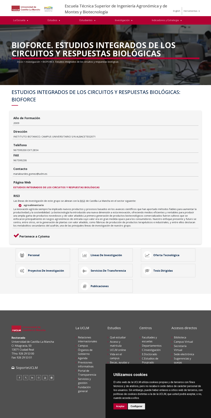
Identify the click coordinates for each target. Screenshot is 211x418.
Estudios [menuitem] (53, 20)
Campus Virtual (183, 315)
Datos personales (46, 409)
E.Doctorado (149, 328)
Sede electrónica (184, 328)
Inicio (20, 61)
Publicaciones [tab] (96, 258)
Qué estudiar (118, 311)
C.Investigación (151, 324)
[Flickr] (51, 351)
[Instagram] (38, 351)
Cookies (30, 409)
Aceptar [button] (120, 406)
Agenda (82, 332)
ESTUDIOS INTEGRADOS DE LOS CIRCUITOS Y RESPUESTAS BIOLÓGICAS (87, 152)
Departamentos (152, 319)
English (176, 10)
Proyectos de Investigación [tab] (42, 240)
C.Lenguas (148, 341)
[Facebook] (19, 351)
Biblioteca (180, 311)
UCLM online (118, 324)
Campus (83, 319)
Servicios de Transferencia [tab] (104, 240)
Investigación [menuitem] (122, 20)
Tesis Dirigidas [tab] (159, 240)
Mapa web (49, 413)
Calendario (116, 344)
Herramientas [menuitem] (190, 10)
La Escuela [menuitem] (19, 20)
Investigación (32, 61)
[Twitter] (25, 351)
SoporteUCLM (27, 341)
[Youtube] (45, 351)
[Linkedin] (32, 351)
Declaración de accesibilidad (27, 413)
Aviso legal (17, 409)
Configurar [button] (136, 406)
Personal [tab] (30, 222)
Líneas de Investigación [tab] (102, 222)
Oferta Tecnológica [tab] (162, 222)
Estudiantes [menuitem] (86, 20)
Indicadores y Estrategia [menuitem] (165, 20)
